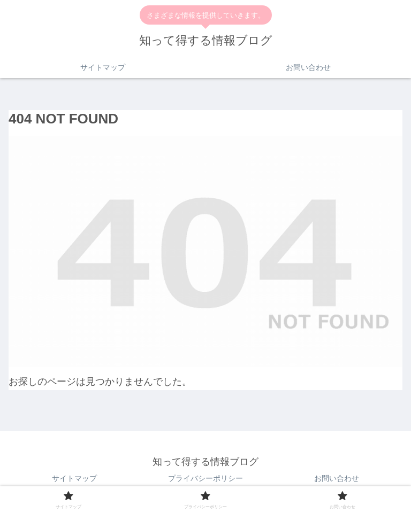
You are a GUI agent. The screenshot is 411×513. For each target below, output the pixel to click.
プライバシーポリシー (205, 478)
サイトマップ (74, 478)
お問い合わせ (336, 478)
